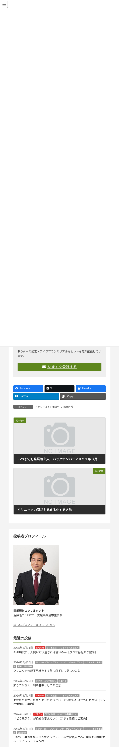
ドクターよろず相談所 (47, 406)
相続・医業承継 (25, 666)
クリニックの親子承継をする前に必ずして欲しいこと (46, 670)
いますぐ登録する (59, 367)
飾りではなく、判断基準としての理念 (37, 685)
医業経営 (68, 406)
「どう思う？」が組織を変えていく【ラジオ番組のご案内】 (51, 718)
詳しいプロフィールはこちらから (34, 625)
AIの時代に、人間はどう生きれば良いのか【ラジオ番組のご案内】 (55, 652)
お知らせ (40, 648)
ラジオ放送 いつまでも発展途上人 (62, 648)
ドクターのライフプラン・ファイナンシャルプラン (59, 662)
